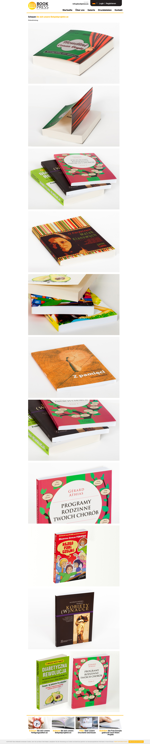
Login (101, 3)
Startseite (67, 10)
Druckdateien (105, 10)
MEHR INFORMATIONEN (120, 741)
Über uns (79, 10)
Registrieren (111, 3)
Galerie (91, 10)
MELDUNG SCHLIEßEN (136, 741)
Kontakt (118, 10)
